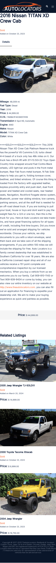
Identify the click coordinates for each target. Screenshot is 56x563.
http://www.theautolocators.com (17, 287)
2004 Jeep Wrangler (11, 518)
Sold (2, 30)
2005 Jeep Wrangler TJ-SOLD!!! (17, 385)
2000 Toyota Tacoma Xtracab (16, 452)
